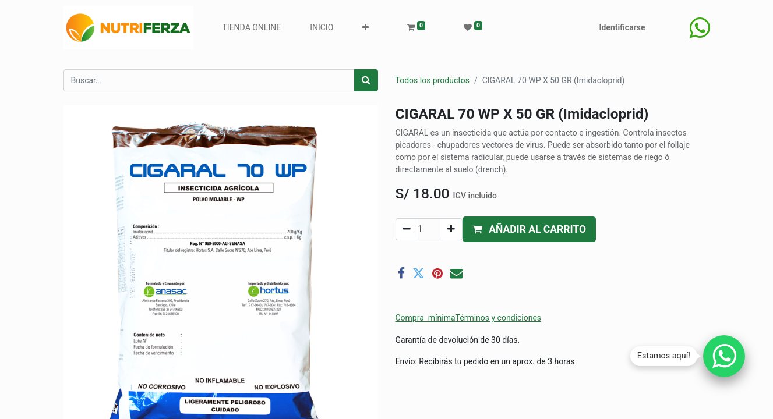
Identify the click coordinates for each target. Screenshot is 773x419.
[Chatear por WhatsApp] (724, 356)
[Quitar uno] (407, 229)
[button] (365, 27)
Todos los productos (433, 80)
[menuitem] (251, 27)
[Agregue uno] (451, 229)
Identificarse (622, 27)
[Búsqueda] (366, 80)
